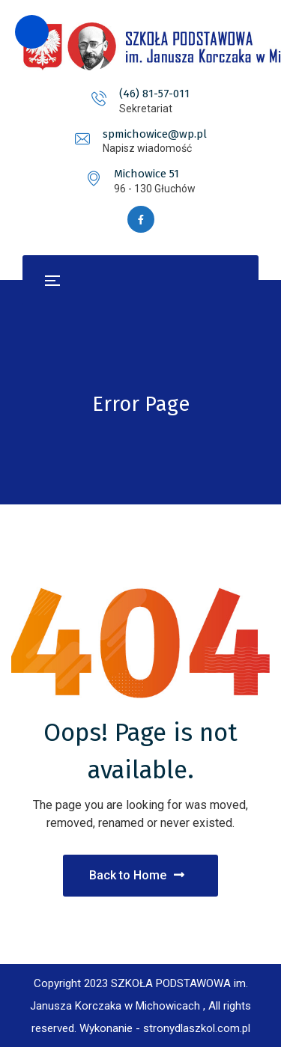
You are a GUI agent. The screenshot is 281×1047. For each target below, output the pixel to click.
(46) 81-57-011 (154, 93)
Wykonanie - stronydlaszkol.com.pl (164, 1028)
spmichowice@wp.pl (155, 134)
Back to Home (136, 875)
